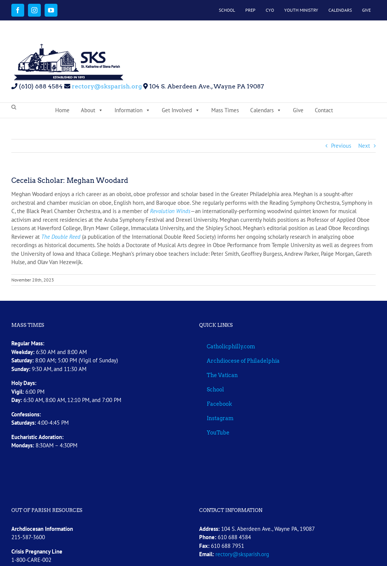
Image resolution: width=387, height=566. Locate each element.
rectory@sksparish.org (106, 86)
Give (298, 110)
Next (364, 145)
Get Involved (181, 110)
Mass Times (225, 110)
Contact (324, 110)
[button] (13, 107)
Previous (341, 145)
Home (62, 110)
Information (132, 110)
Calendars (266, 110)
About (92, 110)
